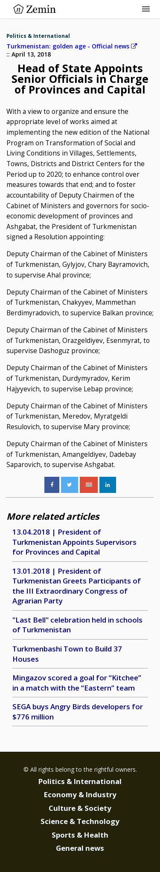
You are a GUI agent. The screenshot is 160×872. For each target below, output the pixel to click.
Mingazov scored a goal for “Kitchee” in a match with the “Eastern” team (76, 683)
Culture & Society (80, 808)
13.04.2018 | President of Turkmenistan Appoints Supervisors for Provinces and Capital (74, 542)
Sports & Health (80, 835)
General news (80, 848)
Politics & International (38, 36)
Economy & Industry (80, 794)
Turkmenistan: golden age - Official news (71, 46)
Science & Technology (80, 821)
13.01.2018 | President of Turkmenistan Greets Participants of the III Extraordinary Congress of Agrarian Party (76, 586)
